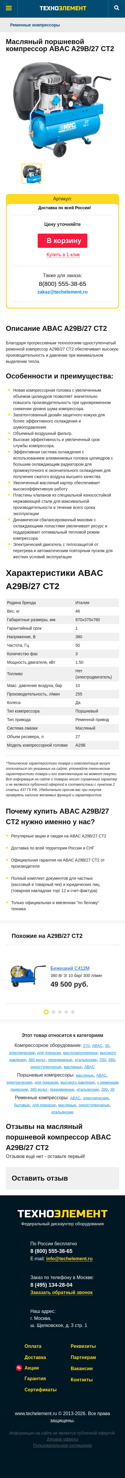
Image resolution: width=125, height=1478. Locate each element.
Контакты (82, 1379)
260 (111, 1060)
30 (107, 1045)
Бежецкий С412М (70, 968)
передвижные (60, 1060)
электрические (22, 1052)
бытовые (22, 1105)
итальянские (86, 1060)
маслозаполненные (80, 1052)
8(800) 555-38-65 (62, 283)
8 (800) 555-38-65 (51, 1251)
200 (104, 1089)
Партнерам (83, 1357)
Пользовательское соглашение (62, 1445)
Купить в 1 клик (63, 254)
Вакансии (82, 1368)
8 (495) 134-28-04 (51, 1285)
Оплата (33, 1346)
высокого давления (78, 1082)
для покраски (49, 1052)
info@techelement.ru (69, 1258)
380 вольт (36, 1060)
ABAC (97, 1045)
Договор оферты (62, 1439)
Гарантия (35, 1378)
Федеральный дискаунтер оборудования (62, 1218)
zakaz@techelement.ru (62, 291)
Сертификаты (41, 1389)
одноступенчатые (45, 1067)
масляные (73, 1067)
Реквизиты (83, 1346)
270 (86, 1045)
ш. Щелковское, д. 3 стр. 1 (58, 1325)
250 (103, 1060)
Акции (32, 1367)
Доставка (35, 1357)
